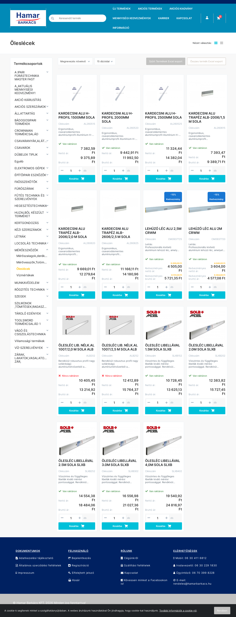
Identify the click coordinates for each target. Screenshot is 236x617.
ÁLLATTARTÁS (25, 113)
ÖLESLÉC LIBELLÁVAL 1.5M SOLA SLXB (162, 347)
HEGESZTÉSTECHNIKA (31, 206)
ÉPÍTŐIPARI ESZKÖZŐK (30, 175)
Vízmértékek (25, 275)
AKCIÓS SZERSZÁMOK (30, 106)
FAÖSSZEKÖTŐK (26, 182)
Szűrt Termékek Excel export (165, 61)
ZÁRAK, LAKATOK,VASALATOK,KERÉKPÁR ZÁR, (31, 358)
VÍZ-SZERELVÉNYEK (29, 348)
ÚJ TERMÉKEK (122, 8)
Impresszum (25, 572)
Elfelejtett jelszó (81, 572)
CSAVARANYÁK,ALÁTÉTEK (31, 141)
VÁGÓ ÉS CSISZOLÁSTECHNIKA (30, 332)
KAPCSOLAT (184, 18)
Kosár (74, 580)
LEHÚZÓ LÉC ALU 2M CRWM (205, 231)
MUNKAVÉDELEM (27, 283)
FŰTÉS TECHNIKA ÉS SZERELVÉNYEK (29, 197)
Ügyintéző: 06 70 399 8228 (194, 572)
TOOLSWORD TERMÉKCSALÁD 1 (28, 322)
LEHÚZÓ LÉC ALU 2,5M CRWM (163, 231)
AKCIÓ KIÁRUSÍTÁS (28, 100)
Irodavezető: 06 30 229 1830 (195, 565)
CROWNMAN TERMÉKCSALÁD (26, 132)
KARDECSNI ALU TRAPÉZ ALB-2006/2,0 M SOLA (72, 233)
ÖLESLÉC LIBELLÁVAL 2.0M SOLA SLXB (206, 347)
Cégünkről (129, 558)
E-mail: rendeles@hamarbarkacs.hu (192, 582)
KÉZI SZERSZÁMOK (28, 230)
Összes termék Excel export (206, 61)
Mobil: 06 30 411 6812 (189, 558)
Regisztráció (78, 565)
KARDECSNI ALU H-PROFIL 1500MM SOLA (76, 115)
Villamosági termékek (30, 341)
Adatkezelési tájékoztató (34, 558)
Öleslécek (23, 269)
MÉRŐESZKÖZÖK (26, 250)
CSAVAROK (22, 148)
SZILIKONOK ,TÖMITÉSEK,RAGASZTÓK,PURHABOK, (31, 304)
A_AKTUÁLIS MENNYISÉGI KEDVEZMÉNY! (25, 89)
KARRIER (163, 18)
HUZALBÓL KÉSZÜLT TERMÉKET (29, 214)
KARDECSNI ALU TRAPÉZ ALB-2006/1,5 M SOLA (207, 117)
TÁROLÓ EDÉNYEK (28, 313)
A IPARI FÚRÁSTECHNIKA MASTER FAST (27, 75)
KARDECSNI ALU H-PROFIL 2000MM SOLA (117, 117)
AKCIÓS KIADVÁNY (181, 8)
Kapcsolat (129, 572)
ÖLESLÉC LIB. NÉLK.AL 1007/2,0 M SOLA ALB (76, 347)
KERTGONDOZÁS (27, 223)
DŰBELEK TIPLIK (26, 154)
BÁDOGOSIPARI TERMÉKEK (25, 122)
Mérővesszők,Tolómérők (32, 262)
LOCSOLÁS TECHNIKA (30, 243)
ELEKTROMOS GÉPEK (30, 168)
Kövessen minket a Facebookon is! (144, 582)
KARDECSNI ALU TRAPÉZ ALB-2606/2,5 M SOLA (116, 233)
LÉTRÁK (20, 236)
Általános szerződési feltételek (38, 565)
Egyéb (19, 161)
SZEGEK (20, 296)
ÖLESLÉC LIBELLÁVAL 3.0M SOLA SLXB (119, 463)
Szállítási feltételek (135, 565)
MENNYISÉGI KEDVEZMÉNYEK (132, 18)
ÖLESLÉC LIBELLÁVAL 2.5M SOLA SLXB (75, 463)
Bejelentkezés (79, 558)
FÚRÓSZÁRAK (24, 188)
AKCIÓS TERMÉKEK (150, 8)
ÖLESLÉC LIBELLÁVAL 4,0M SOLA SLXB (162, 463)
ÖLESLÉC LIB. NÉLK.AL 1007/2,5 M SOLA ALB (120, 347)
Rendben (222, 610)
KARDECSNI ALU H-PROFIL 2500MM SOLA (163, 115)
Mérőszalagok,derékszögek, (32, 256)
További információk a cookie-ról (178, 610)
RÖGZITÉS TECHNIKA (30, 289)
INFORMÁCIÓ (121, 27)
